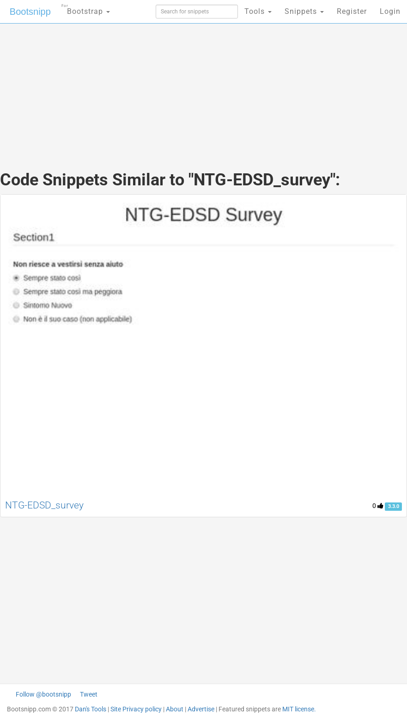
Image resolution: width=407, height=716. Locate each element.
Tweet (88, 694)
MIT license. (299, 709)
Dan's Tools (90, 709)
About (174, 709)
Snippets (304, 11)
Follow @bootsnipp (43, 694)
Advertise (201, 709)
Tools (258, 11)
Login (390, 11)
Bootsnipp (30, 11)
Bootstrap (85, 8)
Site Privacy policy (136, 709)
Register (352, 11)
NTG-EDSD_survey (44, 505)
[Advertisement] (204, 88)
